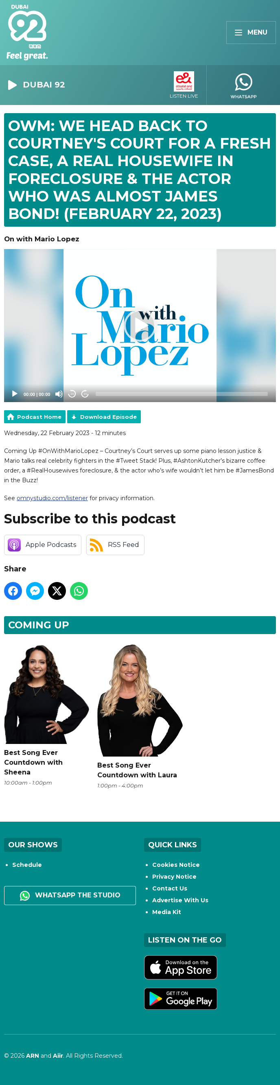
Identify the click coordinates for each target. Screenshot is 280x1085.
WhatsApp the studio (70, 896)
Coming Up (38, 625)
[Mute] (59, 394)
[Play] (15, 394)
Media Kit (166, 912)
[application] (140, 325)
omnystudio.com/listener (52, 498)
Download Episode (108, 416)
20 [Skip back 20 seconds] (72, 394)
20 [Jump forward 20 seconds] (85, 394)
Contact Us (169, 888)
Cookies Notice (176, 864)
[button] (140, 325)
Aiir (58, 1055)
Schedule (27, 864)
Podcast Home (39, 416)
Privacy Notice (174, 876)
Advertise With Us (180, 900)
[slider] (182, 394)
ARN (32, 1055)
